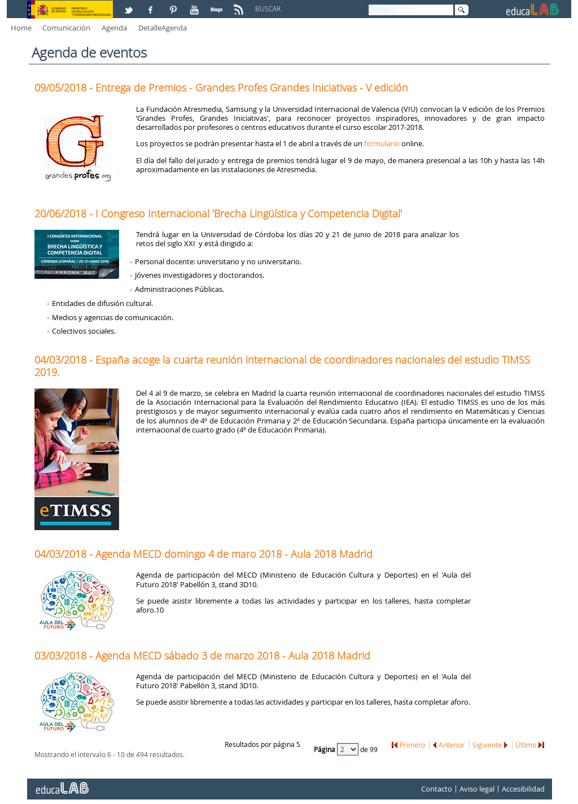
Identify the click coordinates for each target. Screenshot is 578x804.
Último (525, 744)
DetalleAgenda (162, 28)
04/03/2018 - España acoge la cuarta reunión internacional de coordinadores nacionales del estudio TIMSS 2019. (282, 366)
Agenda (114, 28)
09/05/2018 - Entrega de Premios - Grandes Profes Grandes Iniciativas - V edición (221, 87)
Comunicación (66, 28)
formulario (382, 143)
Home (21, 28)
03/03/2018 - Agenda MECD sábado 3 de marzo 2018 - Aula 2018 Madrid (202, 655)
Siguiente (487, 744)
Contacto (436, 789)
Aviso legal (476, 789)
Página (325, 748)
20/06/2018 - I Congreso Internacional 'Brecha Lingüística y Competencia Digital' (218, 213)
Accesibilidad (523, 789)
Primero (412, 744)
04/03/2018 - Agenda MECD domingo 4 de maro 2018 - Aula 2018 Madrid (203, 554)
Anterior (452, 744)
